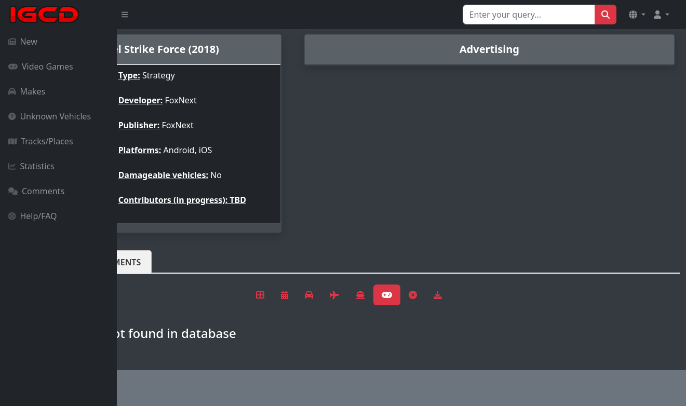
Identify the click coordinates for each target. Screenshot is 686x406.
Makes (26, 91)
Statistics (31, 166)
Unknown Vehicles (49, 116)
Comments (36, 191)
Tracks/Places (40, 141)
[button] (637, 14)
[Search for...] (529, 14)
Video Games (40, 66)
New (22, 41)
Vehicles (155, 262)
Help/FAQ (32, 216)
